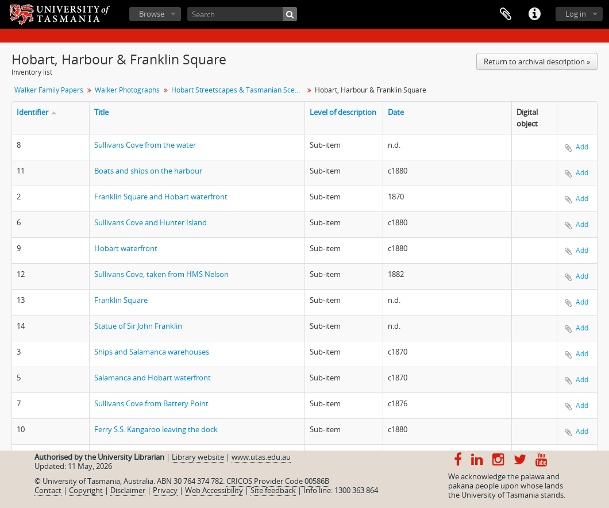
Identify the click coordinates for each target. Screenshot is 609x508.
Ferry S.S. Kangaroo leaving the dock (156, 429)
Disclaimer (127, 490)
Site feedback (273, 490)
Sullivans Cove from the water (145, 145)
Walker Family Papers (48, 90)
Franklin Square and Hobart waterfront (161, 196)
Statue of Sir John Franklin (138, 326)
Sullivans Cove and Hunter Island (150, 222)
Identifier (32, 112)
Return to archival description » (537, 61)
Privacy (165, 490)
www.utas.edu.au (261, 457)
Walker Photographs (127, 90)
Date (396, 112)
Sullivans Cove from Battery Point (151, 403)
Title (101, 112)
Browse (151, 14)
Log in (575, 14)
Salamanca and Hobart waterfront (152, 377)
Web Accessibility (214, 490)
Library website (198, 457)
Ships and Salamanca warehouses (151, 352)
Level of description (343, 112)
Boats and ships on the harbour (148, 171)
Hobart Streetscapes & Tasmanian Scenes (238, 90)
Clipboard (505, 14)
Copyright (86, 490)
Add (582, 147)
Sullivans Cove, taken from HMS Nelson (161, 274)
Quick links (534, 14)
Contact (47, 490)
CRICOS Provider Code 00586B (277, 481)
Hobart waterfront (125, 248)
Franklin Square (121, 300)
